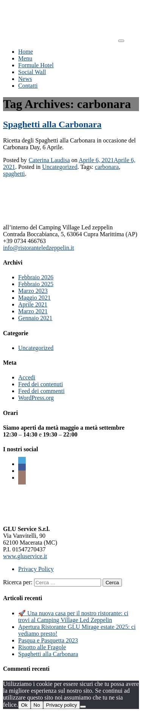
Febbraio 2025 (35, 284)
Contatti (28, 85)
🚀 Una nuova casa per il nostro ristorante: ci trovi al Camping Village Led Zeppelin (73, 616)
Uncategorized (59, 167)
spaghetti (14, 173)
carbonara (107, 167)
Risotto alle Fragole (42, 647)
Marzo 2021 (33, 311)
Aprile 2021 (32, 304)
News (25, 79)
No (37, 705)
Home (25, 51)
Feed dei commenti (41, 391)
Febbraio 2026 (35, 277)
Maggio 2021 (34, 297)
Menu (25, 58)
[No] (83, 707)
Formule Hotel (36, 65)
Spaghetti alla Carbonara (52, 124)
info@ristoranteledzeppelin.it (38, 248)
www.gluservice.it (25, 556)
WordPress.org (36, 398)
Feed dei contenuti (40, 384)
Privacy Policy (36, 569)
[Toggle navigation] (121, 41)
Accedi (26, 377)
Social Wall (32, 72)
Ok (24, 705)
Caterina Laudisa (49, 160)
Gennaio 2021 (35, 318)
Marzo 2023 (33, 291)
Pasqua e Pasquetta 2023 (48, 640)
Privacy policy (61, 705)
